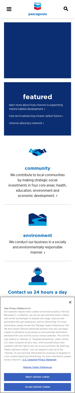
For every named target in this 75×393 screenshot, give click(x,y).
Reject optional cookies (38, 376)
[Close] (70, 302)
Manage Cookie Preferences (37, 367)
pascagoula (37, 14)
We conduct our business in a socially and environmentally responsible (37, 247)
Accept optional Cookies (37, 386)
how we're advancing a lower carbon (36, 116)
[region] (37, 345)
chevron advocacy (26, 123)
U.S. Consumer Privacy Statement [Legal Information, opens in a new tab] (39, 359)
